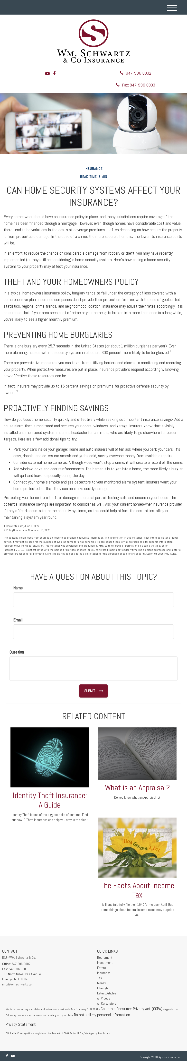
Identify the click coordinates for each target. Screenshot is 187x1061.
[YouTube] (47, 73)
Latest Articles (106, 993)
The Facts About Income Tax (137, 890)
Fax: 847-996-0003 (135, 85)
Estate (101, 968)
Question (16, 652)
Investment (104, 962)
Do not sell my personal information (102, 1015)
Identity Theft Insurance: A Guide (50, 800)
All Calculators (106, 1003)
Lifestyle (103, 988)
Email (17, 620)
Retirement (104, 957)
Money (101, 983)
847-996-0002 (135, 73)
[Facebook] (54, 73)
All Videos (103, 998)
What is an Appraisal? (137, 788)
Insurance (104, 973)
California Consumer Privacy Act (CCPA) (131, 1008)
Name (18, 588)
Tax (99, 978)
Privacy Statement (21, 1024)
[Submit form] (93, 691)
